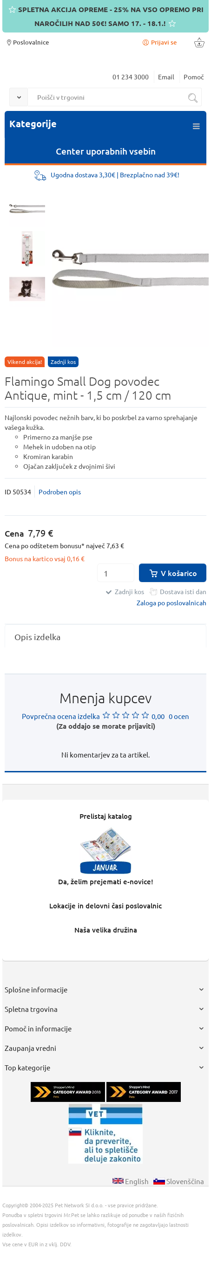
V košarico (172, 573)
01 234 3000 (130, 76)
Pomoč (194, 76)
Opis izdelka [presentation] (37, 636)
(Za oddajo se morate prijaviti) (105, 726)
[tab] (105, 636)
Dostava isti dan (183, 591)
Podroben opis (60, 491)
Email (166, 76)
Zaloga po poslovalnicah (171, 602)
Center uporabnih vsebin (106, 151)
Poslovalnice (27, 42)
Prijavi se (159, 42)
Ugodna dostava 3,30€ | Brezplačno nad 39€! (115, 174)
